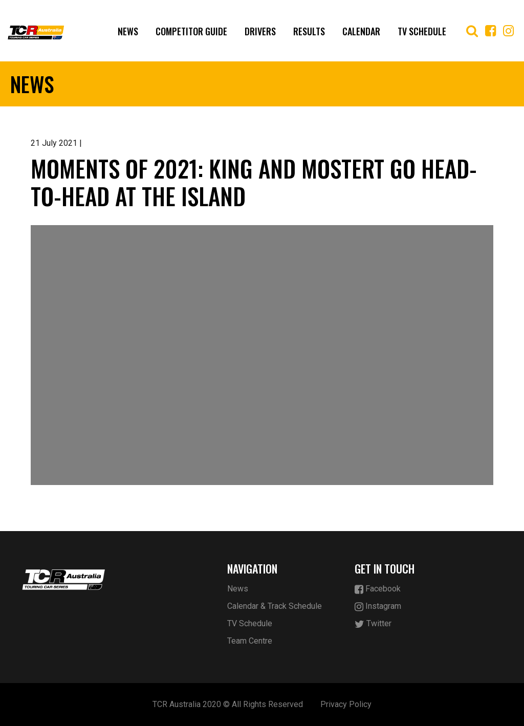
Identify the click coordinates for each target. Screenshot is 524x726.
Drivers (260, 31)
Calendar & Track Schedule (274, 606)
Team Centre (249, 641)
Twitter (373, 624)
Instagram (378, 606)
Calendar (361, 31)
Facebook (378, 589)
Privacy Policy (346, 704)
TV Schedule (422, 31)
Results (309, 31)
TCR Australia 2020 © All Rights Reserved (227, 704)
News (128, 31)
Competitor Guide (191, 31)
